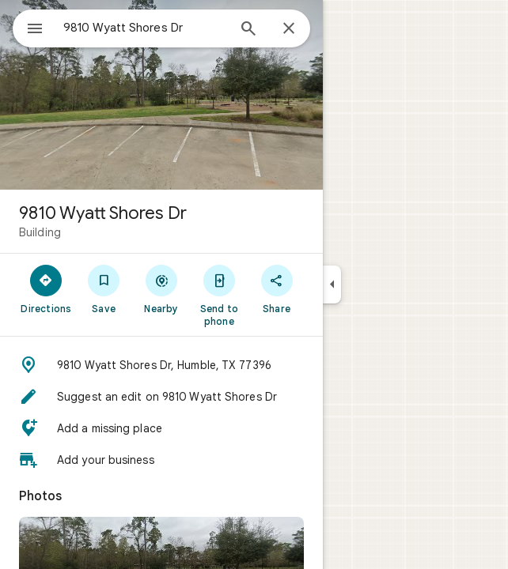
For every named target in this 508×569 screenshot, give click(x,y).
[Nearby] (162, 288)
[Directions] (46, 288)
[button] (161, 365)
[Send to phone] (219, 295)
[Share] (276, 288)
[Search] (248, 30)
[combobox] (144, 27)
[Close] (288, 29)
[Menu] (35, 30)
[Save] (104, 288)
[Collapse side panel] (332, 284)
